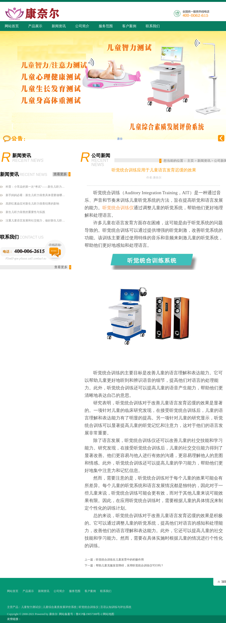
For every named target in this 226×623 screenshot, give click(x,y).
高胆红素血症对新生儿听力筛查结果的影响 (32, 203)
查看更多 (60, 174)
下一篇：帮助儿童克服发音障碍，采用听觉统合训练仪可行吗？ (124, 565)
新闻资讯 (59, 26)
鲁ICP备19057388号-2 (89, 614)
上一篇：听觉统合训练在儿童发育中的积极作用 (114, 559)
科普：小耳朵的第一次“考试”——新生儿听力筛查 (36, 186)
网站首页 (12, 26)
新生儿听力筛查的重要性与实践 (25, 212)
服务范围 (106, 26)
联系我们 (153, 26)
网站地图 (108, 614)
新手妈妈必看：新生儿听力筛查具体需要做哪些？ (36, 195)
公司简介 (82, 26)
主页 (190, 161)
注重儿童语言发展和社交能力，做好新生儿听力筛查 (36, 220)
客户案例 (129, 26)
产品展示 (35, 26)
